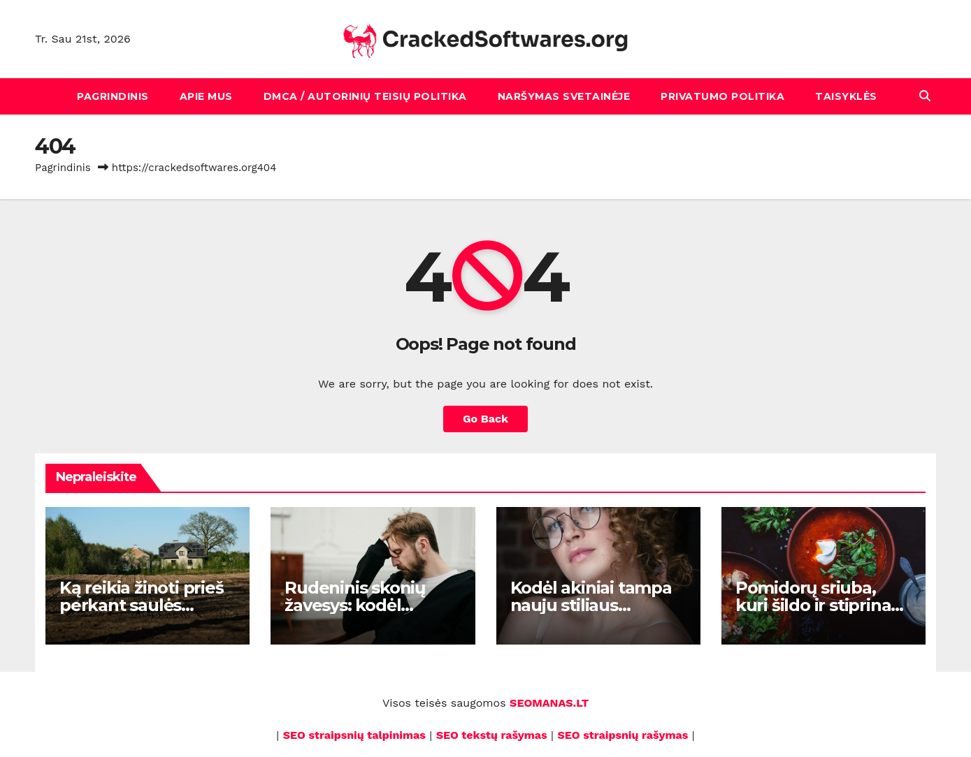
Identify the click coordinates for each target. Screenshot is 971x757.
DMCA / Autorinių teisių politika (365, 96)
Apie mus (206, 96)
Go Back (485, 418)
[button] (924, 96)
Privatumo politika (722, 96)
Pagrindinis (113, 96)
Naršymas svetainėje (564, 96)
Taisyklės (846, 96)
